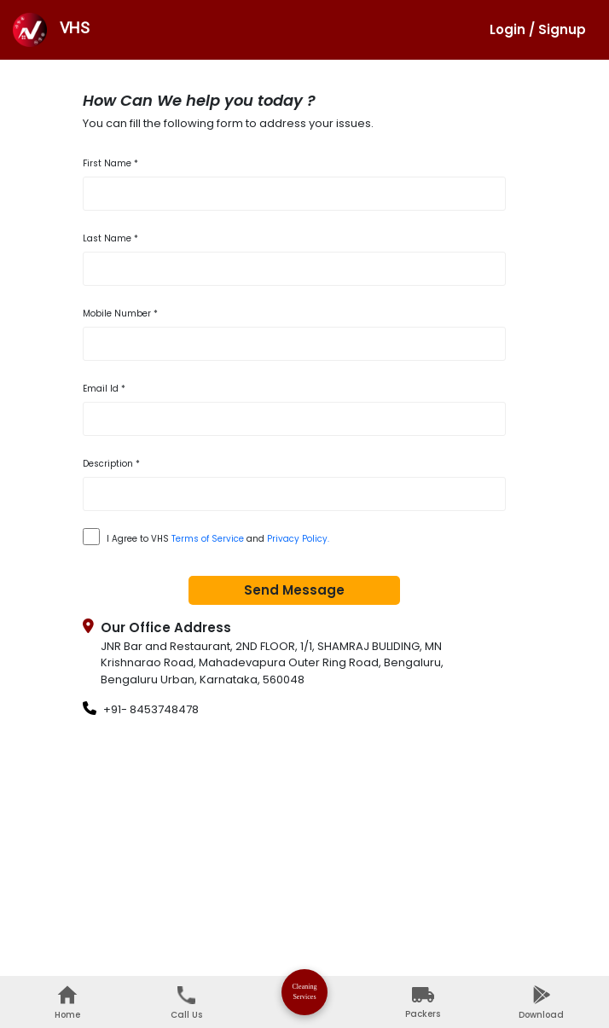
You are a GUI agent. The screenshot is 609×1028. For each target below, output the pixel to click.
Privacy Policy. (298, 538)
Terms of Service (207, 538)
